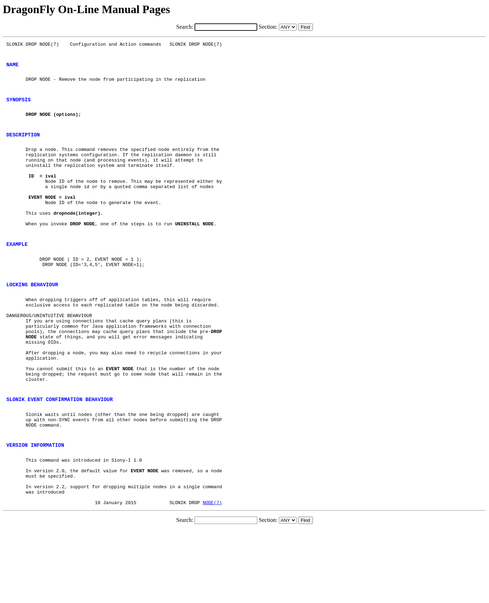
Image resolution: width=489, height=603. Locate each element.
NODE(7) (212, 576)
